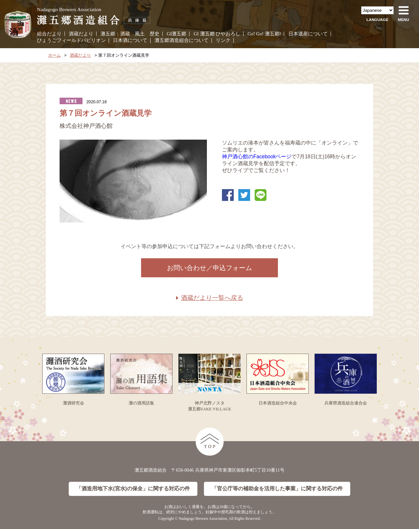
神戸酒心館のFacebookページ (256, 156)
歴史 (154, 33)
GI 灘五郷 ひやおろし (217, 33)
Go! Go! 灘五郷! (264, 33)
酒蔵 (125, 33)
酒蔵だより (81, 33)
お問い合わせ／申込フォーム (209, 267)
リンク (223, 40)
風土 (140, 33)
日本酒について (130, 40)
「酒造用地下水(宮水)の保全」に (133, 489)
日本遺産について (308, 33)
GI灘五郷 (176, 33)
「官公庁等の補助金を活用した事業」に (277, 489)
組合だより (49, 33)
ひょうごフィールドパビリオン (71, 40)
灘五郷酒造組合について (182, 40)
